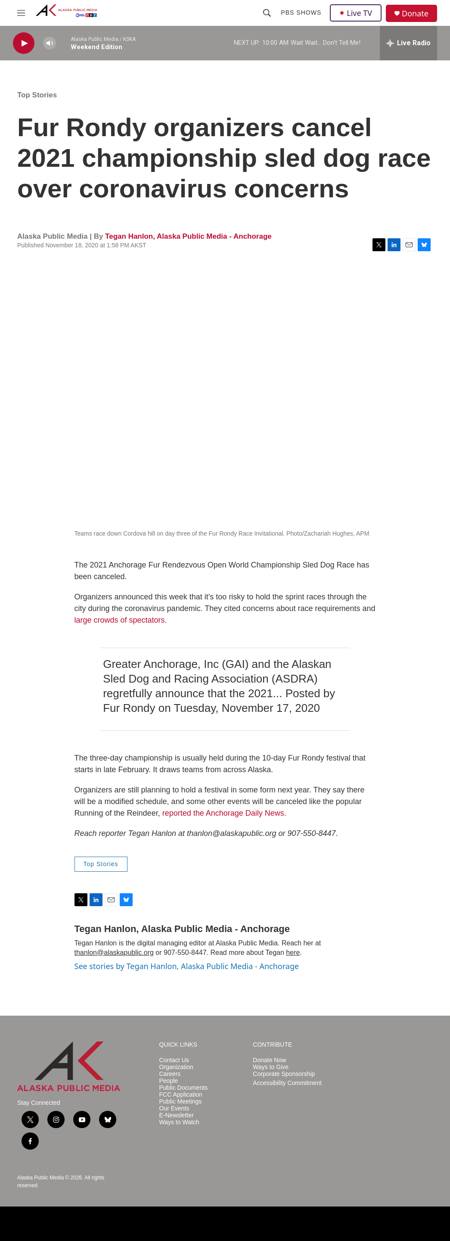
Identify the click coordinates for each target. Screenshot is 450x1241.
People (168, 1081)
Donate (415, 13)
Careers (170, 1074)
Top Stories (37, 95)
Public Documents (183, 1088)
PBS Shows (301, 12)
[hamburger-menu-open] (21, 13)
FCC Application (180, 1094)
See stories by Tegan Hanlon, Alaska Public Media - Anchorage (186, 966)
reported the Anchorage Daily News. (224, 813)
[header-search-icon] (267, 13)
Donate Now (269, 1060)
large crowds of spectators (119, 620)
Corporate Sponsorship (284, 1074)
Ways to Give (271, 1067)
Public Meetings (180, 1101)
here (293, 952)
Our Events (174, 1108)
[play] (24, 43)
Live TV (355, 13)
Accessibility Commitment (287, 1083)
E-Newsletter (176, 1115)
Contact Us (174, 1060)
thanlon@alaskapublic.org (114, 952)
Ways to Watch (179, 1122)
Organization (176, 1067)
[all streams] (408, 43)
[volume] (49, 43)
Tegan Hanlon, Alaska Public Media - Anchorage (188, 236)
